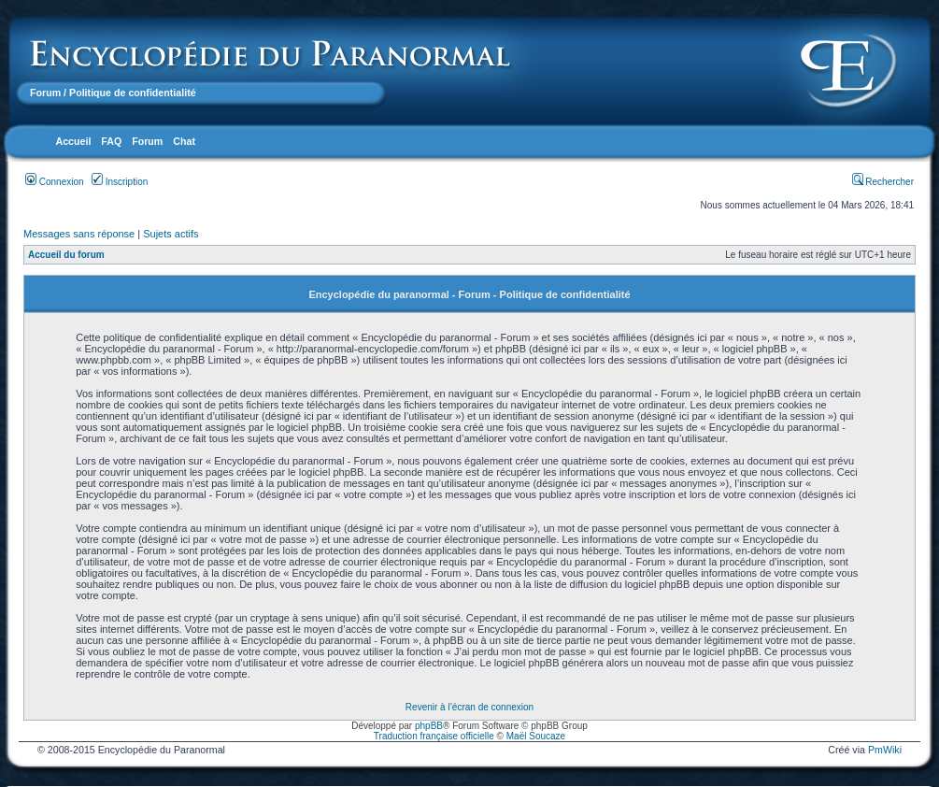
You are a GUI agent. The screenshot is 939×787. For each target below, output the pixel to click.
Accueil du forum (66, 255)
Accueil (73, 141)
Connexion (54, 182)
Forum (45, 92)
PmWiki (885, 749)
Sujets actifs (170, 233)
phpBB (429, 726)
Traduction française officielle (434, 736)
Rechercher (883, 182)
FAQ (111, 141)
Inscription (120, 182)
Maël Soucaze (535, 736)
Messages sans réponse (79, 233)
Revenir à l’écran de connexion (469, 707)
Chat (184, 141)
